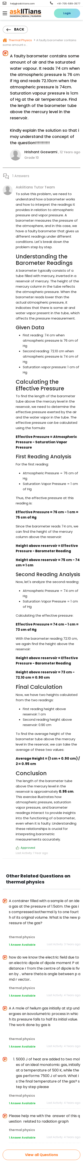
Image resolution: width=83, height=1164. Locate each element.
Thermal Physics (20, 40)
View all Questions (41, 1154)
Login (67, 13)
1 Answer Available (22, 945)
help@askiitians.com (19, 3)
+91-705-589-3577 (65, 3)
